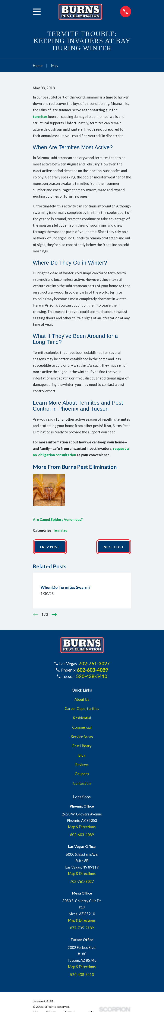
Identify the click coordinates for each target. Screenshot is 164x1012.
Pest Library (82, 746)
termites (40, 116)
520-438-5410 (91, 676)
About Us (82, 700)
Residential (82, 718)
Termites (60, 530)
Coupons (82, 774)
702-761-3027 (94, 664)
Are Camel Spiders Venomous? (58, 519)
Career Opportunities (82, 709)
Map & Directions (82, 827)
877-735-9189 (82, 928)
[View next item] (54, 614)
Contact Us (82, 783)
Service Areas (82, 737)
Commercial (82, 727)
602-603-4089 (92, 670)
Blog (81, 755)
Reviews (82, 765)
